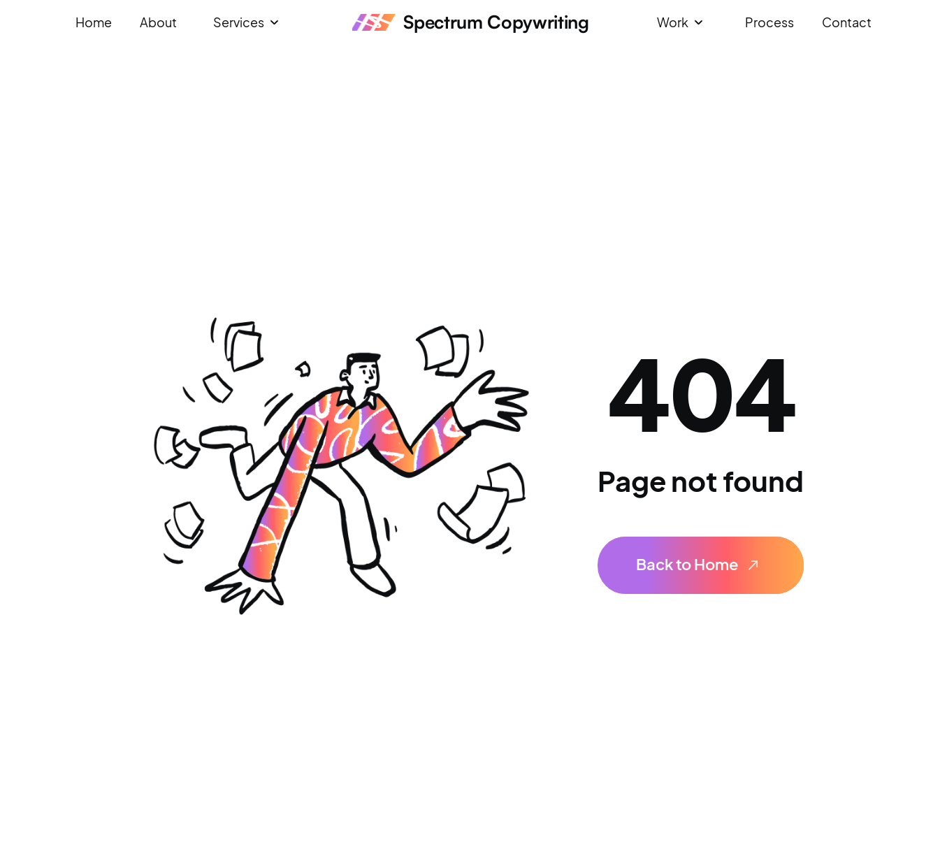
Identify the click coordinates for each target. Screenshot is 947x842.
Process (769, 22)
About (158, 22)
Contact (847, 22)
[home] (470, 22)
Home (93, 22)
